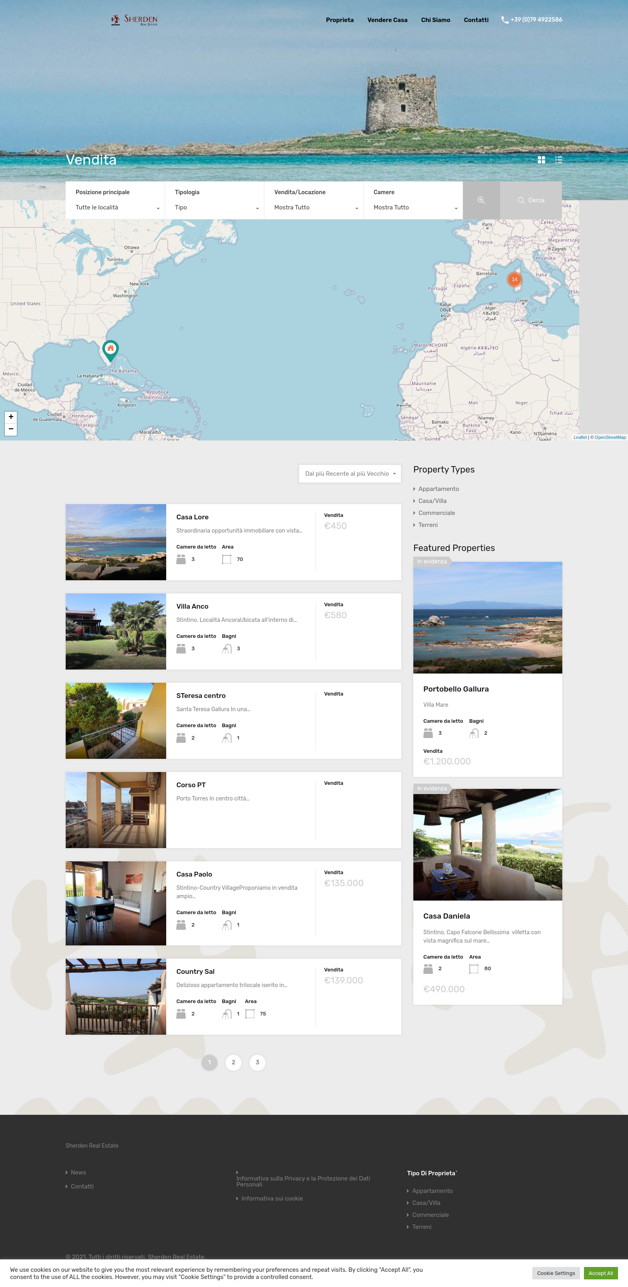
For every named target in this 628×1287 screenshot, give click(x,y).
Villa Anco (192, 606)
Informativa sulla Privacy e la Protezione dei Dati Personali (303, 1182)
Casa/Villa (433, 501)
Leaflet (580, 437)
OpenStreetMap (610, 437)
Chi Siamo (436, 20)
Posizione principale (103, 192)
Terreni (428, 525)
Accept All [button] (601, 1273)
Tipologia (187, 192)
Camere (384, 192)
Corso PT (190, 785)
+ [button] (11, 418)
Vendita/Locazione (300, 192)
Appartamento (439, 489)
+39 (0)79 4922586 (536, 20)
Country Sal (195, 971)
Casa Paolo (194, 874)
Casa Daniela (446, 916)
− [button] (11, 430)
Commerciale (437, 513)
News (78, 1173)
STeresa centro (200, 696)
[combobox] (115, 209)
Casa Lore (192, 517)
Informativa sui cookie (272, 1199)
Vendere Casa (388, 20)
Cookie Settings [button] (556, 1273)
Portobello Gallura (456, 689)
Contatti (476, 20)
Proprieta (340, 20)
